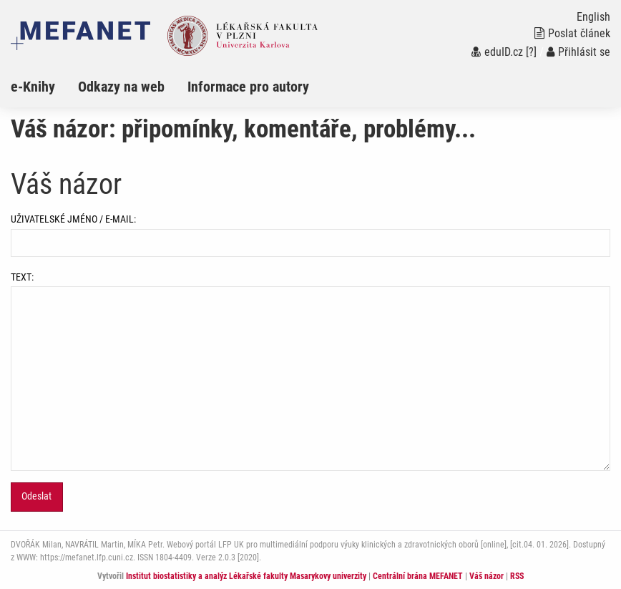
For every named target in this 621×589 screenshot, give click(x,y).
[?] (531, 52)
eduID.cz (497, 52)
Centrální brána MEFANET (418, 576)
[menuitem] (44, 87)
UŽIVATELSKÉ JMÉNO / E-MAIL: (310, 234)
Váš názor (486, 576)
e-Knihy (33, 86)
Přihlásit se (578, 52)
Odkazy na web (121, 86)
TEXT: (310, 371)
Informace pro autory (248, 86)
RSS (517, 576)
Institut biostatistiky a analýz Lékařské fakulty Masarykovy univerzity (246, 576)
